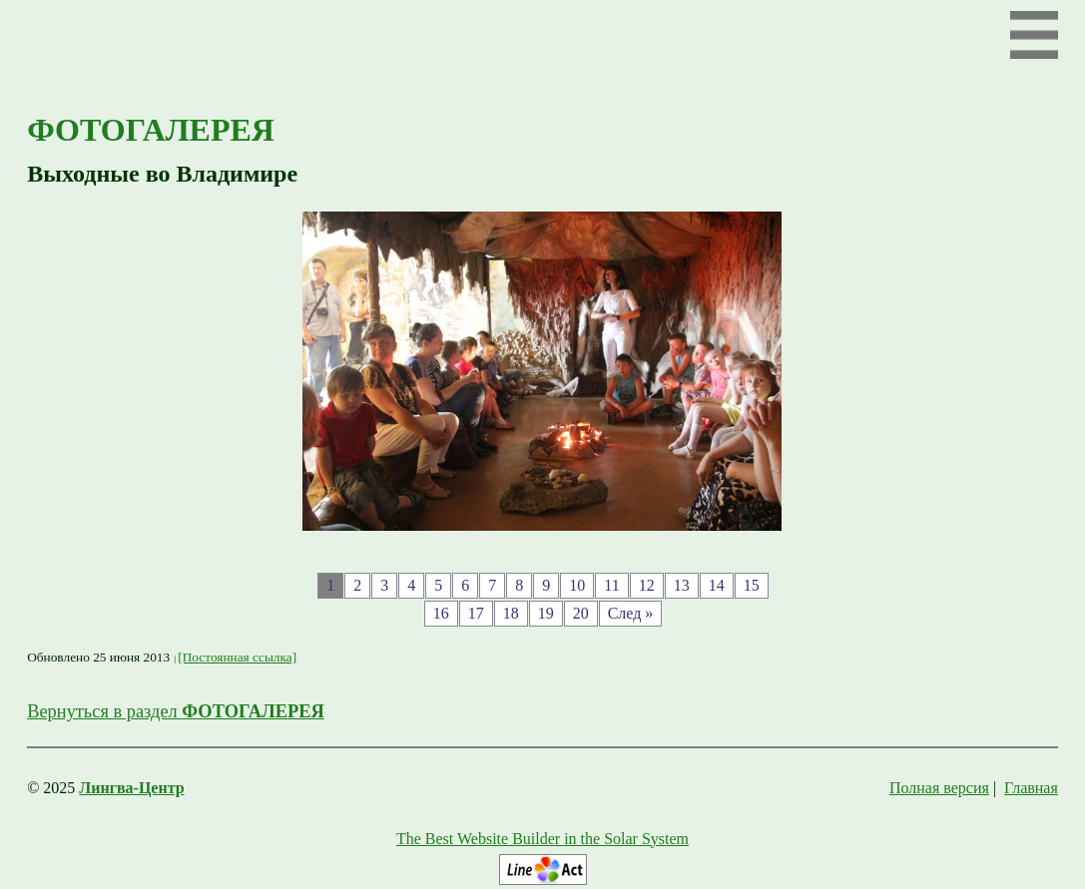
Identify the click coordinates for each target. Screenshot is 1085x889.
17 (476, 613)
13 (682, 585)
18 (511, 613)
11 (611, 585)
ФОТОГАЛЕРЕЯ (150, 130)
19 (546, 613)
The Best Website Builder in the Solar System (542, 838)
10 (577, 585)
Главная (1031, 787)
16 (441, 613)
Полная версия (939, 787)
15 (752, 585)
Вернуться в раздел (175, 711)
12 (647, 585)
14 (717, 585)
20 (581, 613)
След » (631, 613)
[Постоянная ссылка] (237, 657)
